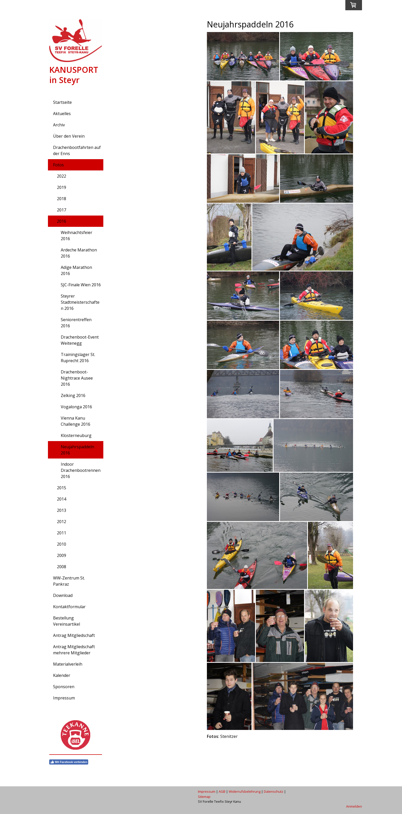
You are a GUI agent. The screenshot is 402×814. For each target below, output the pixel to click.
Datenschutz (273, 791)
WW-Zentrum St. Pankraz (69, 581)
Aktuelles (62, 113)
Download (63, 595)
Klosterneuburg (76, 435)
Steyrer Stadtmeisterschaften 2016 (80, 302)
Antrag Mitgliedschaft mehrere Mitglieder (74, 650)
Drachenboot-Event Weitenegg (80, 340)
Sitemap (204, 796)
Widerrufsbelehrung (244, 791)
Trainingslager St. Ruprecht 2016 (78, 357)
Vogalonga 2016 (76, 407)
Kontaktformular (69, 606)
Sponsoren (63, 686)
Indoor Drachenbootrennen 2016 (80, 470)
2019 (61, 187)
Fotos (58, 165)
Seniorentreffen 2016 (76, 323)
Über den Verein (69, 136)
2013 (61, 510)
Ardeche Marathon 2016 (79, 253)
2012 (61, 521)
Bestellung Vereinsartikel (66, 621)
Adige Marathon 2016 (76, 270)
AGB (222, 791)
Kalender (61, 675)
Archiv (59, 125)
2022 (61, 176)
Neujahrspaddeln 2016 (77, 450)
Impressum (64, 698)
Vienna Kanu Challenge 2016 (75, 421)
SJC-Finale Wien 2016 (81, 285)
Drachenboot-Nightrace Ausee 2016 (77, 378)
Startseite (62, 102)
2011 (61, 533)
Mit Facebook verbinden (68, 762)
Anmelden (354, 806)
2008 (61, 566)
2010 (61, 544)
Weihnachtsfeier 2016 (76, 235)
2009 (61, 555)
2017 (61, 210)
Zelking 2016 (73, 395)
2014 (61, 499)
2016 (61, 221)
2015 (61, 488)
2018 (61, 198)
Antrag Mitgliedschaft (74, 635)
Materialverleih (67, 664)
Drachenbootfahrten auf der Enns (77, 150)
